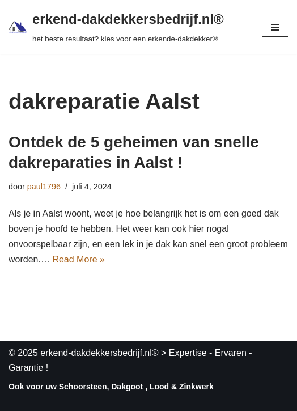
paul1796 (44, 186)
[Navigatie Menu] (275, 27)
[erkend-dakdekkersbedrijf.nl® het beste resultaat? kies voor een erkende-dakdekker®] (116, 27)
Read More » (78, 259)
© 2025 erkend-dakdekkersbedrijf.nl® (84, 353)
